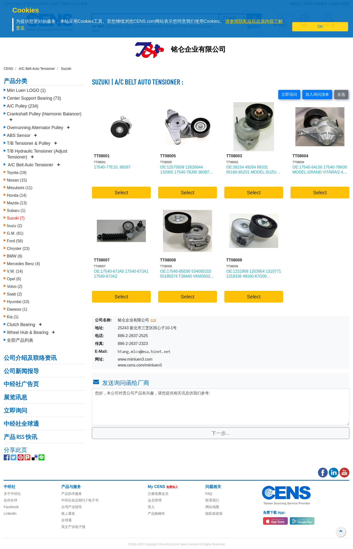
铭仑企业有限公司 (198, 50)
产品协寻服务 (71, 494)
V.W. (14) (15, 271)
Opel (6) (14, 279)
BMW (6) (14, 256)
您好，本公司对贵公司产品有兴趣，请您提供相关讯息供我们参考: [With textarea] (220, 407)
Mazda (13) (17, 203)
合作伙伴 (10, 500)
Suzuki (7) (16, 218)
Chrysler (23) (18, 248)
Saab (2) (14, 294)
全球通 (66, 520)
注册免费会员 (158, 494)
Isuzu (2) (14, 226)
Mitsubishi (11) (19, 188)
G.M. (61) (15, 233)
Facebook (11, 507)
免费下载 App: (274, 512)
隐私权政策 (214, 513)
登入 (151, 507)
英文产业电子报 (73, 527)
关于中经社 (12, 494)
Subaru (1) (16, 210)
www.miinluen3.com (135, 359)
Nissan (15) (17, 180)
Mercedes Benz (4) (23, 264)
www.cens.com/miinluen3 (140, 365)
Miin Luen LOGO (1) (26, 90)
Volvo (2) (14, 286)
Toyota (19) (16, 173)
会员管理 (155, 500)
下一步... (220, 433)
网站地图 (212, 507)
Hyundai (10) (18, 302)
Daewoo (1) (17, 309)
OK (320, 26)
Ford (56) (15, 241)
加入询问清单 (317, 94)
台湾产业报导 (71, 507)
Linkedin (10, 513)
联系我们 (212, 500)
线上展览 (68, 513)
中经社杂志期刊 (73, 500)
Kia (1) (12, 317)
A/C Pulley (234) (22, 106)
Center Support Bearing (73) (34, 98)
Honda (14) (16, 195)
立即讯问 (289, 94)
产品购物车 (156, 513)
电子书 (93, 500)
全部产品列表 (20, 340)
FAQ (208, 494)
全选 (341, 94)
